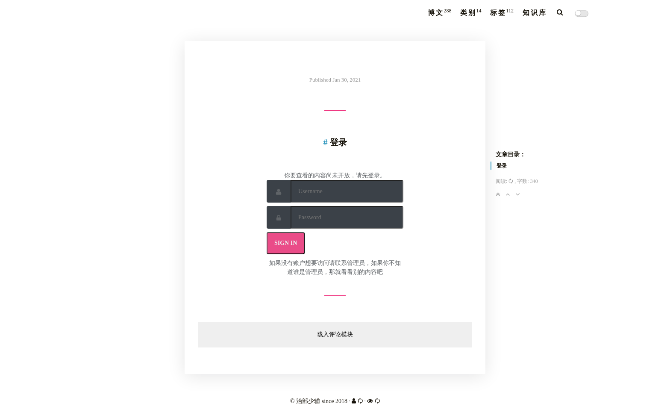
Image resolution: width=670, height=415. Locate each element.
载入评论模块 (335, 334)
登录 (502, 166)
